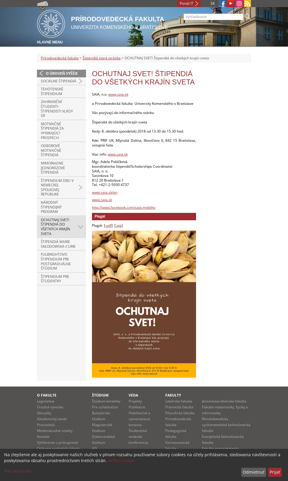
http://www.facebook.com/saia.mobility (124, 207)
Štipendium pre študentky (55, 279)
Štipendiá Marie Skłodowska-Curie (58, 244)
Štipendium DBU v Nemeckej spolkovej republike (57, 187)
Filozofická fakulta (180, 412)
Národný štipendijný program (51, 207)
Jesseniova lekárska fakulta (224, 401)
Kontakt (43, 436)
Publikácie (137, 407)
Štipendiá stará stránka (101, 58)
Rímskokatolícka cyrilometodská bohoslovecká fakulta (226, 424)
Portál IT (186, 3)
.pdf (108, 225)
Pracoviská (46, 424)
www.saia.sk (118, 94)
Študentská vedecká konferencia (138, 436)
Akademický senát (52, 418)
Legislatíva (45, 401)
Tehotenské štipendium (52, 91)
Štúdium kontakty (106, 401)
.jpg (119, 225)
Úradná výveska (50, 407)
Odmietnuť (253, 472)
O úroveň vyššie (62, 73)
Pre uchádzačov (105, 407)
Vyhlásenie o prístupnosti (57, 442)
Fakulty (173, 395)
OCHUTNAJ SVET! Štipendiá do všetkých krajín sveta (55, 226)
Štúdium (100, 395)
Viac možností (17, 471)
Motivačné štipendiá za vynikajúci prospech (52, 130)
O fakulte (46, 395)
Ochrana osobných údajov (58, 448)
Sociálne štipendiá (58, 81)
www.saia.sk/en (104, 192)
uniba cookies (121, 460)
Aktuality (44, 412)
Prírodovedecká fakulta (60, 58)
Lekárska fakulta (178, 401)
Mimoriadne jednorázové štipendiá (53, 168)
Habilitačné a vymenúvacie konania (139, 418)
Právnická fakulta (179, 407)
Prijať (275, 472)
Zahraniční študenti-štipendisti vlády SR (57, 108)
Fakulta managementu (220, 448)
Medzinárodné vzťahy (54, 430)
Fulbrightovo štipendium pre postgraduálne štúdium (56, 261)
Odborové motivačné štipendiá (51, 150)
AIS (94, 448)
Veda (133, 395)
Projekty (135, 401)
